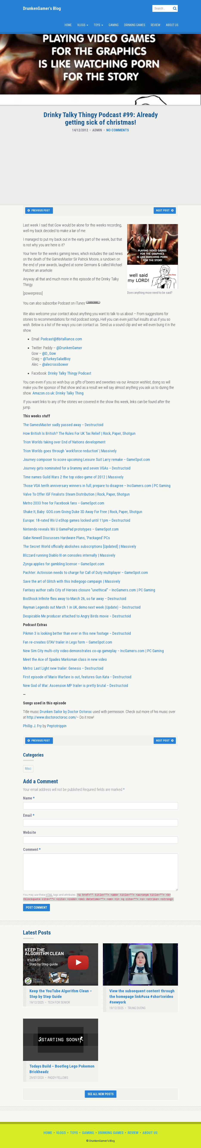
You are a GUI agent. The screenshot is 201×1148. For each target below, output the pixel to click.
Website (29, 832)
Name (29, 798)
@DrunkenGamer (69, 347)
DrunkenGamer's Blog (42, 8)
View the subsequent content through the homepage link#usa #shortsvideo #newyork (142, 996)
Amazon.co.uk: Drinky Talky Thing (57, 393)
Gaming (114, 25)
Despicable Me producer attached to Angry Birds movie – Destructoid (77, 616)
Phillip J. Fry (32, 726)
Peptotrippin (56, 726)
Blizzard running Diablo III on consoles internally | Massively (69, 555)
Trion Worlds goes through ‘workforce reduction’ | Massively (70, 451)
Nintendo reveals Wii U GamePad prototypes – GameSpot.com (71, 529)
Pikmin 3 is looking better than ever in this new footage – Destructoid (77, 633)
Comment (32, 849)
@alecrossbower (55, 364)
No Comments (117, 130)
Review (155, 25)
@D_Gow (49, 353)
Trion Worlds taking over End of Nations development (64, 442)
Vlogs (82, 25)
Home (68, 25)
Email (28, 815)
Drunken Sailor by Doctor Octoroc (66, 711)
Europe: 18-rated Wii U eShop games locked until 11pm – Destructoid (76, 520)
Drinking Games (134, 25)
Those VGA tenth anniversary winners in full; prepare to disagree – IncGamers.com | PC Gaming (96, 485)
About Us (172, 25)
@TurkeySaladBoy (57, 358)
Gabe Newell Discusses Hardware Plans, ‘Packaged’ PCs (66, 538)
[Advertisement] (100, 167)
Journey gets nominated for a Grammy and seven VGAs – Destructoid (76, 468)
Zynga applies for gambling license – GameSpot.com (63, 564)
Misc (28, 768)
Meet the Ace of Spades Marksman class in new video (65, 659)
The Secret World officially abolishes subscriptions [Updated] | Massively (79, 546)
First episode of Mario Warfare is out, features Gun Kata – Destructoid (77, 677)
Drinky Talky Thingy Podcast (69, 373)
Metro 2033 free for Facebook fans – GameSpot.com (63, 503)
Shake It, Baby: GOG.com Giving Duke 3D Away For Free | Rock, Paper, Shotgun (82, 511)
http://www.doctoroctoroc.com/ (52, 717)
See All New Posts (101, 1094)
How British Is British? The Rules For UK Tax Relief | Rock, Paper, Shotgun (79, 433)
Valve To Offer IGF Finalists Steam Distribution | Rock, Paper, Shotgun (76, 494)
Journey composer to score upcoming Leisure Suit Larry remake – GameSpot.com (86, 459)
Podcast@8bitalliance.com (61, 339)
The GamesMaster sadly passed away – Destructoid (63, 424)
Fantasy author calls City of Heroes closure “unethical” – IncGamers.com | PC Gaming (89, 590)
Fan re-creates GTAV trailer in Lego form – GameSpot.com (67, 642)
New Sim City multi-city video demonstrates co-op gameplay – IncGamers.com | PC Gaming (93, 651)
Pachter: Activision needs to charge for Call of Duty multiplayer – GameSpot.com (85, 572)
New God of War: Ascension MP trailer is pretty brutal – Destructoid (75, 685)
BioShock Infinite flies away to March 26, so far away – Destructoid (74, 598)
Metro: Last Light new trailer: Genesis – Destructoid (63, 668)
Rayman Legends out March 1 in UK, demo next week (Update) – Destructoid (82, 607)
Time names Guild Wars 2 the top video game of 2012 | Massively (73, 477)
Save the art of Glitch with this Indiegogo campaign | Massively (71, 581)
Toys (98, 25)
